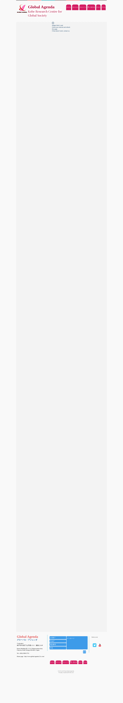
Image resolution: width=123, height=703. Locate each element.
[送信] (84, 651)
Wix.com (71, 672)
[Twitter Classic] (94, 645)
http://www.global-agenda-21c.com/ (34, 656)
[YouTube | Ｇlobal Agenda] (100, 645)
